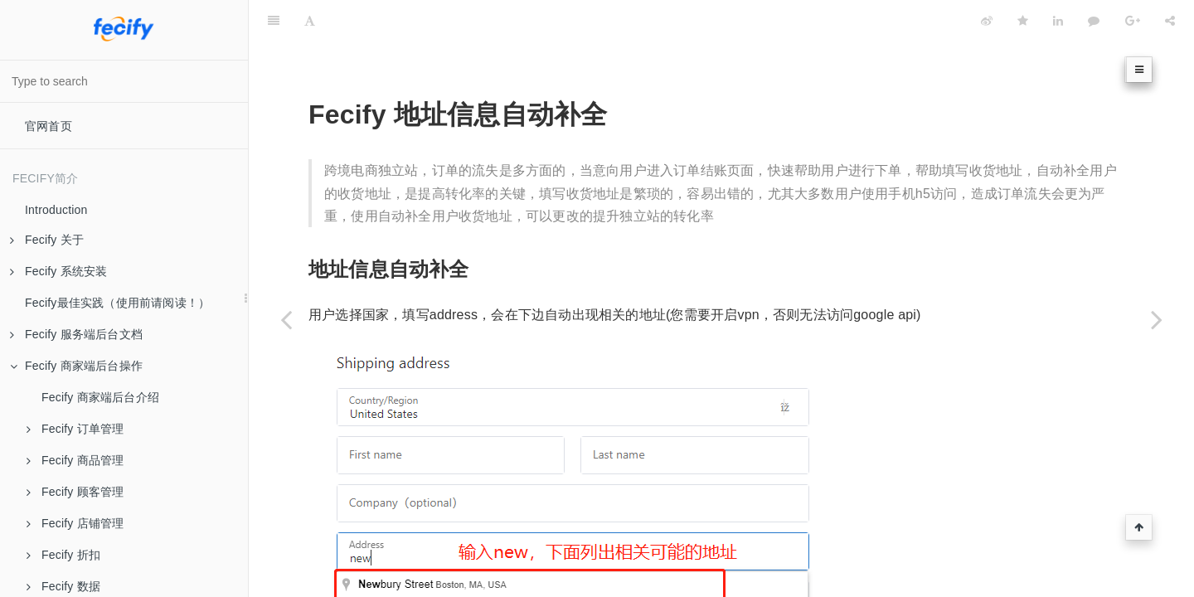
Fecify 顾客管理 (75, 491)
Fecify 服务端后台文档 (76, 334)
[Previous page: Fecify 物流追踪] (286, 319)
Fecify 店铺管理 (75, 523)
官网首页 (48, 126)
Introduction (56, 209)
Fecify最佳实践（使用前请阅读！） (117, 302)
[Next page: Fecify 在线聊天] (1156, 319)
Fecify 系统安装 (58, 271)
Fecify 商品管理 (75, 460)
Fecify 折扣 (63, 554)
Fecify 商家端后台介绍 (100, 397)
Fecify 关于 (47, 239)
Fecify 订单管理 (75, 428)
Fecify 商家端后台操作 (76, 365)
